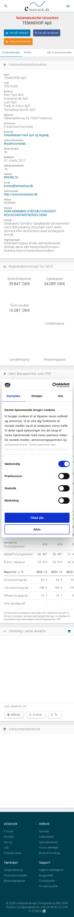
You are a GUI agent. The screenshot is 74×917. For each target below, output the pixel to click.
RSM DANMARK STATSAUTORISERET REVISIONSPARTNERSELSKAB (30, 213)
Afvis (37, 529)
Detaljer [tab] (37, 396)
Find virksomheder (15, 875)
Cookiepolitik (47, 880)
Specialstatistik (48, 842)
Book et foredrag (49, 853)
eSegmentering (13, 870)
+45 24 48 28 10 (51, 907)
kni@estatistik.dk (28, 907)
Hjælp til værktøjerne (51, 870)
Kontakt (9, 836)
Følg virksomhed (18, 41)
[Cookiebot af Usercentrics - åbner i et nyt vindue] (52, 385)
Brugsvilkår (46, 875)
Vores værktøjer (48, 847)
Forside (8, 831)
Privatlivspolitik (48, 886)
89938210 (11, 177)
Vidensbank (46, 836)
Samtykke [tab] (13, 396)
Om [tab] (60, 396)
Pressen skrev (13, 853)
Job (6, 847)
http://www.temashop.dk (20, 194)
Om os (8, 842)
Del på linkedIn (17, 32)
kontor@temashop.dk (18, 186)
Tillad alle (37, 517)
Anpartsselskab (15, 143)
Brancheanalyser (14, 880)
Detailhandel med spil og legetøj (26, 135)
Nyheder (44, 831)
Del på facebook (46, 32)
